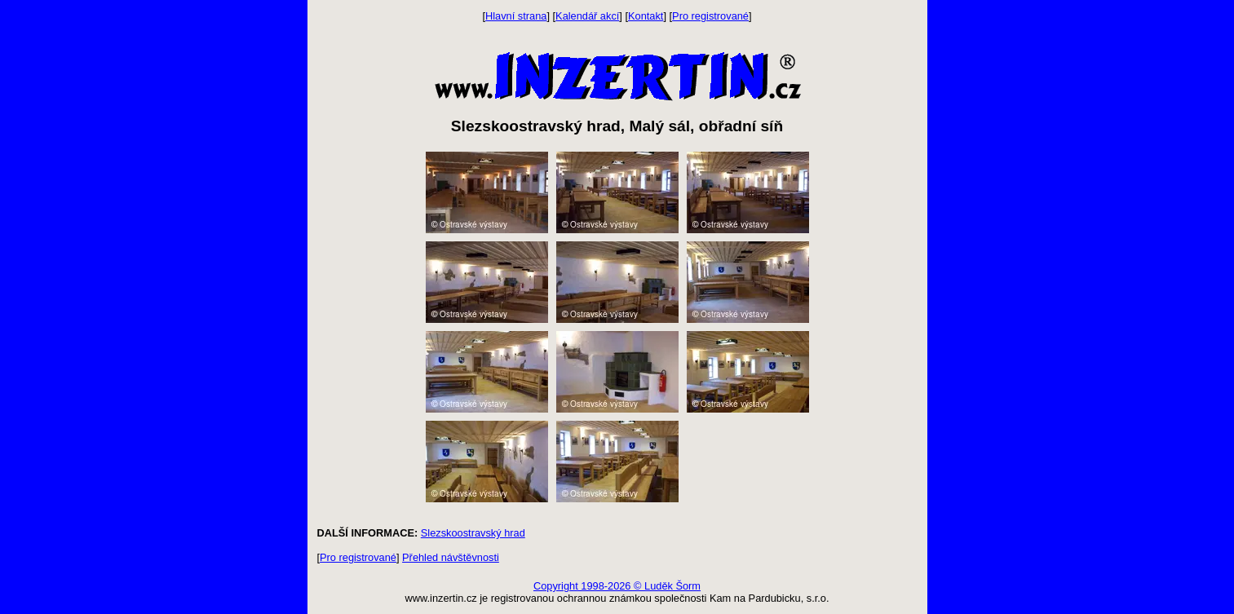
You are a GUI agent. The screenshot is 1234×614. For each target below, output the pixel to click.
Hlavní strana (515, 16)
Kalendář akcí (587, 16)
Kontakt (645, 16)
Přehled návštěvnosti (450, 557)
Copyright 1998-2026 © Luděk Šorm (617, 586)
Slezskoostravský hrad (473, 533)
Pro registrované (710, 16)
